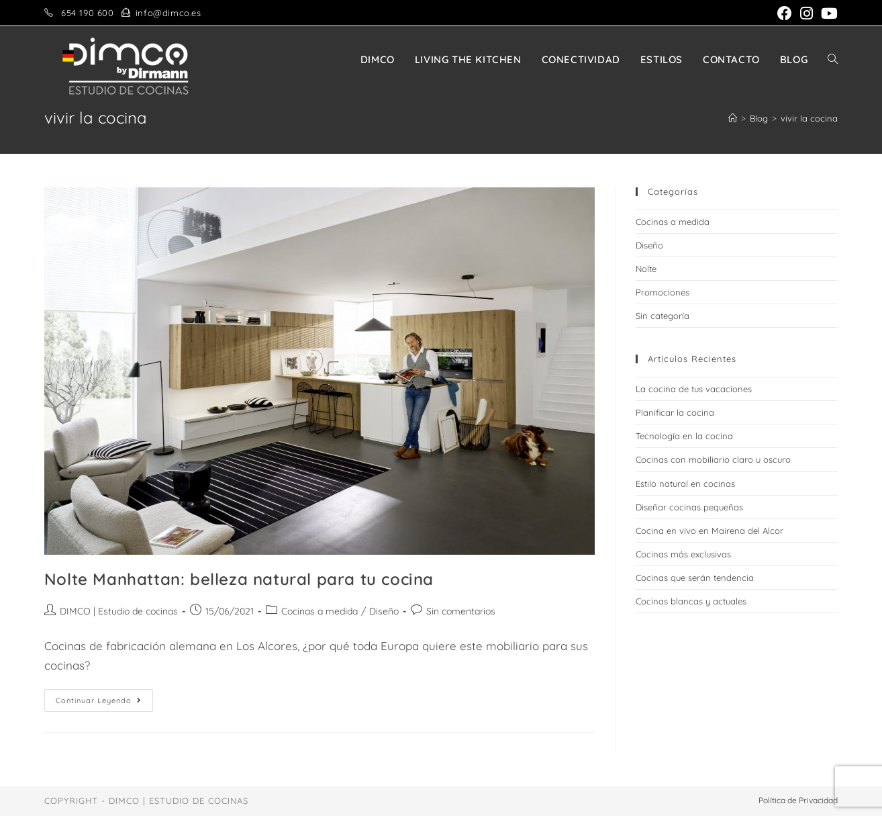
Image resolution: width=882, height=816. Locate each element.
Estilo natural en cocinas (685, 483)
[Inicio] (732, 118)
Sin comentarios (460, 611)
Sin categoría (662, 315)
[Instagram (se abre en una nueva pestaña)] (806, 13)
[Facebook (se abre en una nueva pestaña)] (784, 13)
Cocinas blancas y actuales (691, 601)
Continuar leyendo (104, 703)
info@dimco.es (168, 12)
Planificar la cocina (675, 412)
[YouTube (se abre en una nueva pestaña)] (827, 13)
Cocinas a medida (319, 611)
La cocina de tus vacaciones (694, 388)
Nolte (646, 268)
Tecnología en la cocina (684, 435)
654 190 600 (87, 12)
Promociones (662, 292)
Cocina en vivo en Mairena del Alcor (709, 530)
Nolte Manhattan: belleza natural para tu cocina (239, 579)
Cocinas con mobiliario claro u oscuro (713, 459)
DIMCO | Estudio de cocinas (119, 611)
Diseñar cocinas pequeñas (689, 507)
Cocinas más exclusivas (683, 554)
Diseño (384, 611)
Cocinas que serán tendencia (695, 577)
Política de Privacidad (798, 800)
